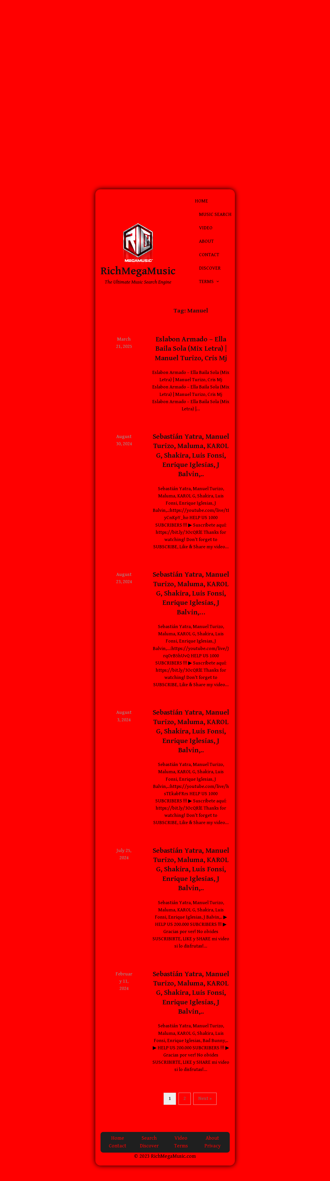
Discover (210, 268)
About (206, 241)
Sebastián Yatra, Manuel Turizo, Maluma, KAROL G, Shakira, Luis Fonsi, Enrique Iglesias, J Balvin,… (191, 593)
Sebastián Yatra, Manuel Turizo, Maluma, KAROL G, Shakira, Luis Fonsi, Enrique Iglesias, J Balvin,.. (191, 456)
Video (205, 228)
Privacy (212, 1146)
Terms (206, 281)
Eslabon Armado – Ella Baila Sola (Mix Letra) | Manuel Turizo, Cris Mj (191, 348)
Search (149, 1138)
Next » (205, 1098)
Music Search (215, 214)
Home (201, 201)
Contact (209, 254)
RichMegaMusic (138, 271)
